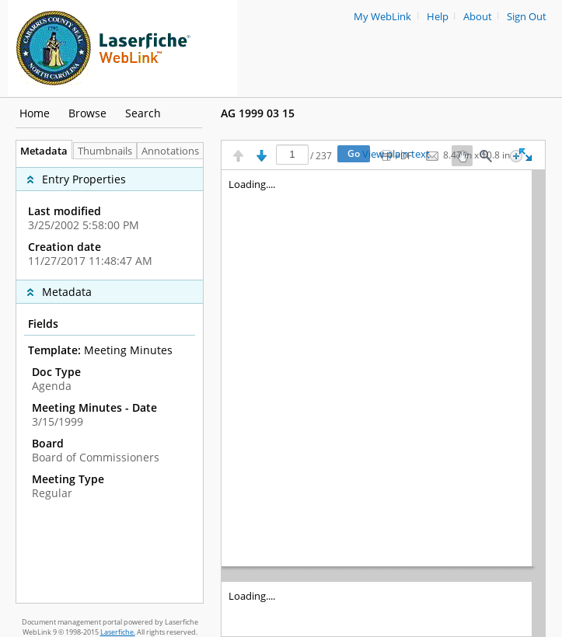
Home (34, 113)
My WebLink (382, 16)
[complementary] (109, 219)
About (477, 16)
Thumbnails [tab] (105, 151)
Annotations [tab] (174, 151)
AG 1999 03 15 (258, 113)
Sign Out (526, 16)
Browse (87, 113)
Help (438, 16)
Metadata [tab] (40, 151)
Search (143, 113)
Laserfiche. (117, 632)
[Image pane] (383, 403)
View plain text (396, 154)
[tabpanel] (110, 381)
